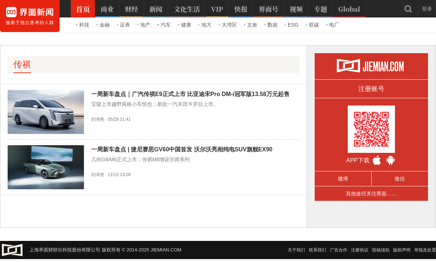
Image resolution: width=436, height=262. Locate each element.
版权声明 (402, 250)
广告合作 (338, 250)
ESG (292, 25)
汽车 (164, 25)
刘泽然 (97, 119)
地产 (143, 25)
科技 (82, 25)
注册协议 (359, 250)
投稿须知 (380, 250)
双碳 (312, 25)
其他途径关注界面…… (371, 193)
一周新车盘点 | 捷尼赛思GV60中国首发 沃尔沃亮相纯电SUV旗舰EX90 (181, 149)
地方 (204, 25)
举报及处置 (425, 250)
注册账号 (371, 88)
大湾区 (228, 25)
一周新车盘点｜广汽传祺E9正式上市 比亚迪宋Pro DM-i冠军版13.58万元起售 (190, 94)
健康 (184, 25)
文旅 (250, 25)
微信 (400, 179)
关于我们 (296, 250)
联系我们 (317, 250)
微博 (343, 179)
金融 (103, 25)
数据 (271, 25)
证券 (123, 25)
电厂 (332, 25)
